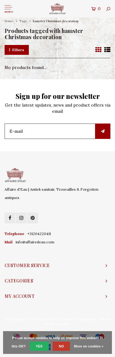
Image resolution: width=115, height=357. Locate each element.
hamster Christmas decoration (56, 21)
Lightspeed (87, 319)
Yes (39, 346)
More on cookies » (88, 346)
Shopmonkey (60, 324)
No (61, 346)
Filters (16, 49)
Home (9, 21)
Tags (23, 21)
